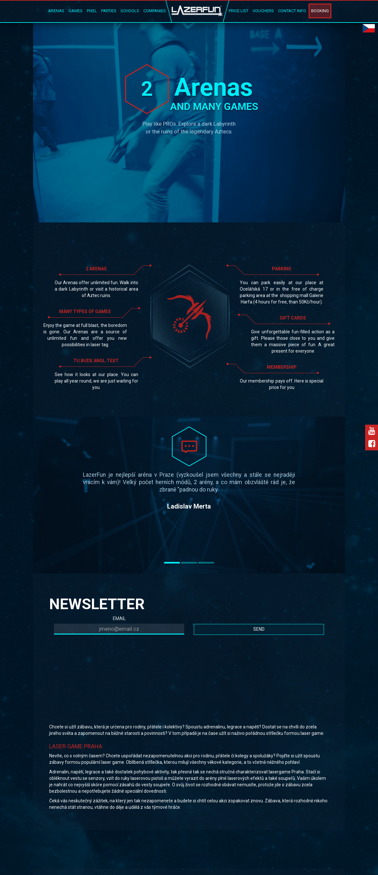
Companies (154, 10)
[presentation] (103, 651)
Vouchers (263, 10)
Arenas (56, 10)
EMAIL (119, 618)
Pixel (92, 10)
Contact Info (292, 10)
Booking (320, 10)
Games (75, 10)
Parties (108, 10)
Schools (130, 10)
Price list (238, 10)
